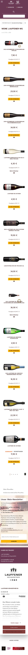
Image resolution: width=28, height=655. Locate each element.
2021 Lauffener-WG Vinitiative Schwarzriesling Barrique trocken (14, 302)
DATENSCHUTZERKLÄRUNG (9, 530)
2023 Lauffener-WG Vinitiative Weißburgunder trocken (14, 374)
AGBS (9, 528)
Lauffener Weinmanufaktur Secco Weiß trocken (14, 158)
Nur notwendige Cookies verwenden (14, 631)
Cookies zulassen (14, 627)
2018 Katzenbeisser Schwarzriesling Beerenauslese (14, 86)
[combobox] (14, 16)
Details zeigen (15, 623)
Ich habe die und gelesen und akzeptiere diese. (12, 530)
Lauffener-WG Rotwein (14, 193)
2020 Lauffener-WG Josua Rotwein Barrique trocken (14, 230)
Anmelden (14, 541)
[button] (14, 65)
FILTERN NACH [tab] (6, 23)
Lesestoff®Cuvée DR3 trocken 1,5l (14, 266)
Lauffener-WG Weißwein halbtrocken (14, 338)
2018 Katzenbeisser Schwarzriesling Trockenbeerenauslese (14, 122)
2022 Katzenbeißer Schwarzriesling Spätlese (14, 50)
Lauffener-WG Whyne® (14, 446)
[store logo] (14, 2)
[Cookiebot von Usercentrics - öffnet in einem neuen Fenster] (19, 597)
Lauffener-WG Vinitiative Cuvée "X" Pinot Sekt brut (14, 410)
